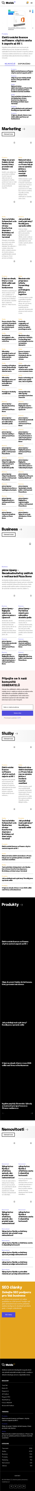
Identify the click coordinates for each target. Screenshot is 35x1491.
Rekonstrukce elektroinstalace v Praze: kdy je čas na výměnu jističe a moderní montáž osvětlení (21, 89)
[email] (17, 707)
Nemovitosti (5, 1164)
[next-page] (31, 1113)
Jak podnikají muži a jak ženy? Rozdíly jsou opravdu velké (21, 109)
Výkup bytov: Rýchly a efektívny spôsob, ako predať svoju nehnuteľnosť (14, 1233)
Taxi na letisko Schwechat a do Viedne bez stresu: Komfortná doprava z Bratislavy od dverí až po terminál (21, 100)
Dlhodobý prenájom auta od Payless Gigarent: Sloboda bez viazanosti (8, 355)
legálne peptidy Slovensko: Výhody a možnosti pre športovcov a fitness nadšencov (17, 1106)
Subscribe (17, 713)
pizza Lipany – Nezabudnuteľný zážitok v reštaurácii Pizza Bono (8, 407)
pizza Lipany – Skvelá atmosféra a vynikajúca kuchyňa (9, 488)
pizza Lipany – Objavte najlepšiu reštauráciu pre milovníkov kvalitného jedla (8, 464)
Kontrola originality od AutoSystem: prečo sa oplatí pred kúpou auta (24, 325)
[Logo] (8, 3)
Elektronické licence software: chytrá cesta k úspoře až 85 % (17, 40)
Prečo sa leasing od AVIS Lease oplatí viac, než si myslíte (25, 379)
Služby (13, 84)
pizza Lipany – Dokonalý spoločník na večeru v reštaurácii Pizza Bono (25, 421)
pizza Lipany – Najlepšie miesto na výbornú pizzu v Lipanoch (8, 613)
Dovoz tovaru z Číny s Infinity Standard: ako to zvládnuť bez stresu (24, 355)
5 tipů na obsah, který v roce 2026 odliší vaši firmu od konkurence (21, 117)
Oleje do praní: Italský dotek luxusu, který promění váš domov (21, 79)
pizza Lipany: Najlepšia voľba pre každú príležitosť (25, 476)
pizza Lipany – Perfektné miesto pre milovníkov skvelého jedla (24, 613)
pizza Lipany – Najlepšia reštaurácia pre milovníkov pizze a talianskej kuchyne (25, 464)
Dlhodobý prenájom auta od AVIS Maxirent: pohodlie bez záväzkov (8, 381)
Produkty (5, 34)
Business (4, 401)
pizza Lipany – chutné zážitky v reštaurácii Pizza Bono (24, 644)
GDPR (19, 718)
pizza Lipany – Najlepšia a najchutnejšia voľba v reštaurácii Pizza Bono (25, 502)
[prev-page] (3, 1113)
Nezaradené (5, 375)
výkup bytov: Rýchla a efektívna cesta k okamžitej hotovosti (25, 1171)
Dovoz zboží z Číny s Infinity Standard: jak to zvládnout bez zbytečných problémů (9, 325)
